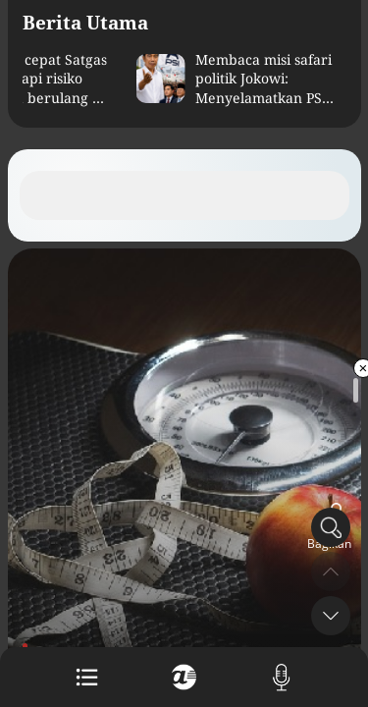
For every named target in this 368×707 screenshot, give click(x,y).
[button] (330, 615)
